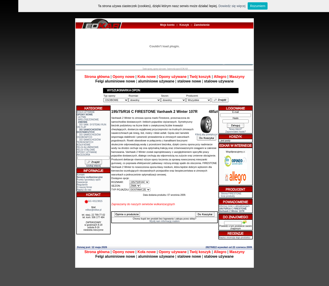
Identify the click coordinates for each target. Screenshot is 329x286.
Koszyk (184, 24)
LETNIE (82, 117)
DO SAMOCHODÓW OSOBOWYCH (89, 135)
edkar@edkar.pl (93, 210)
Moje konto (167, 24)
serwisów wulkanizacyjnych (158, 204)
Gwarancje (82, 182)
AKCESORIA (83, 155)
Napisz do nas (84, 189)
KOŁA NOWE (83, 144)
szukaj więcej (93, 165)
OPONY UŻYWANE (87, 152)
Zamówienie (202, 24)
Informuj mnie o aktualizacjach (234, 208)
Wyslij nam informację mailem (164, 221)
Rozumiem (257, 6)
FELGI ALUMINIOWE (88, 147)
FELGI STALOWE (86, 149)
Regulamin (82, 184)
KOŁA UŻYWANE (86, 112)
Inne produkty (228, 196)
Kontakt (81, 174)
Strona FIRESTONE (231, 193)
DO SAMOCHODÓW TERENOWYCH (89, 140)
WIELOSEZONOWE (88, 119)
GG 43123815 (94, 201)
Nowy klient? (235, 129)
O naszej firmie (84, 187)
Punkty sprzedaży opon (89, 179)
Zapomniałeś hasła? (235, 131)
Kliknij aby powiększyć (206, 133)
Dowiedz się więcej (231, 6)
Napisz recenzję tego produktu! (234, 237)
